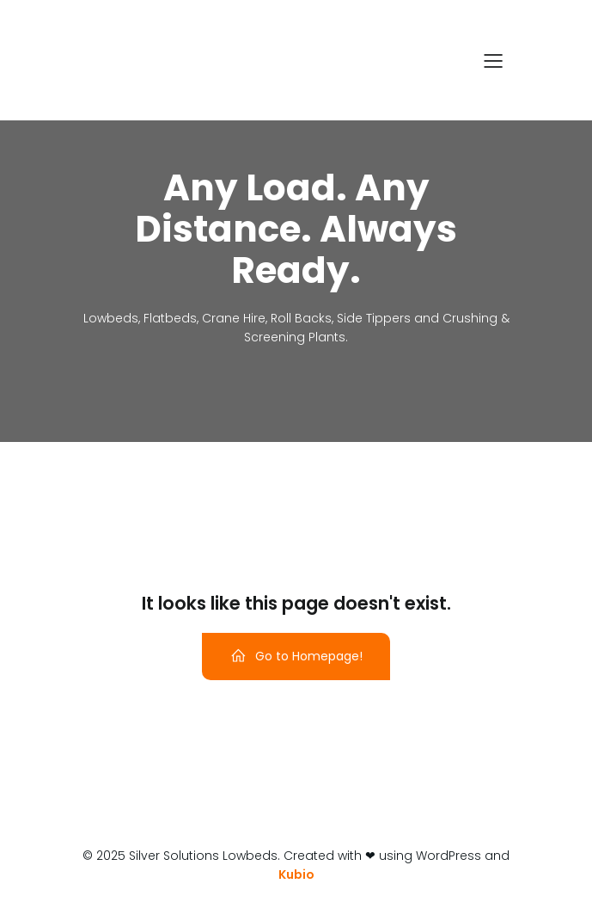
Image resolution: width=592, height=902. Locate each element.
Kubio (296, 874)
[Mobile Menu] (494, 60)
